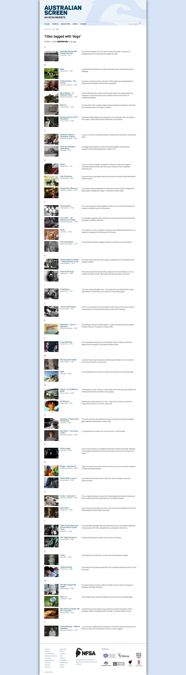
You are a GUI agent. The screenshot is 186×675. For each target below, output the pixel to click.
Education (65, 24)
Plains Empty (65, 449)
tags (54, 29)
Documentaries (49, 653)
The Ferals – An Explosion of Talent (67, 219)
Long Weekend (66, 342)
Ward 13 (63, 597)
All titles (47, 649)
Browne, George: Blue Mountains (68, 118)
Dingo (62, 164)
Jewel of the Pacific (68, 307)
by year (73, 42)
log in (130, 24)
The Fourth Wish (66, 242)
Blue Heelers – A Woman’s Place (67, 94)
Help (61, 656)
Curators (62, 653)
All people (48, 662)
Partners (62, 651)
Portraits (47, 665)
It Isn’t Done (64, 289)
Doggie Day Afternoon (69, 188)
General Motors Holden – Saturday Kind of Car (69, 261)
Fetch (62, 230)
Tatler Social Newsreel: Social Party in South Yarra (69, 527)
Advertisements (49, 660)
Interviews (48, 667)
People (55, 24)
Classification (64, 662)
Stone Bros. (65, 508)
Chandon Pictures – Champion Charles (68, 136)
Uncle (62, 555)
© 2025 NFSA (49, 672)
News (75, 24)
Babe (62, 69)
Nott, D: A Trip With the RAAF (69, 390)
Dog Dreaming (66, 176)
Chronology (63, 660)
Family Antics (65, 206)
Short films (48, 658)
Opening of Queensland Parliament (69, 420)
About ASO (63, 649)
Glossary (62, 658)
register (136, 24)
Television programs (51, 656)
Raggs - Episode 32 (68, 466)
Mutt (62, 372)
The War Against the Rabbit (68, 586)
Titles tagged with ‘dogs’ (62, 36)
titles (50, 29)
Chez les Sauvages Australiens (67, 148)
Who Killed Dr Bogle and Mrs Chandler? (70, 610)
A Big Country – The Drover (68, 82)
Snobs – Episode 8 (67, 496)
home (46, 29)
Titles (46, 24)
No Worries (64, 401)
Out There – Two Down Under (69, 432)
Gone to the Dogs (67, 272)
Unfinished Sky (66, 567)
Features (47, 651)
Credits (62, 667)
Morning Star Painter (68, 360)
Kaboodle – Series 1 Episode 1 (68, 325)
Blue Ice (63, 105)
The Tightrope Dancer (68, 538)
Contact (62, 665)
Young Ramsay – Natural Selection (70, 627)
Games (83, 24)
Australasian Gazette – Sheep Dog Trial (69, 52)
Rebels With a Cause (68, 478)
